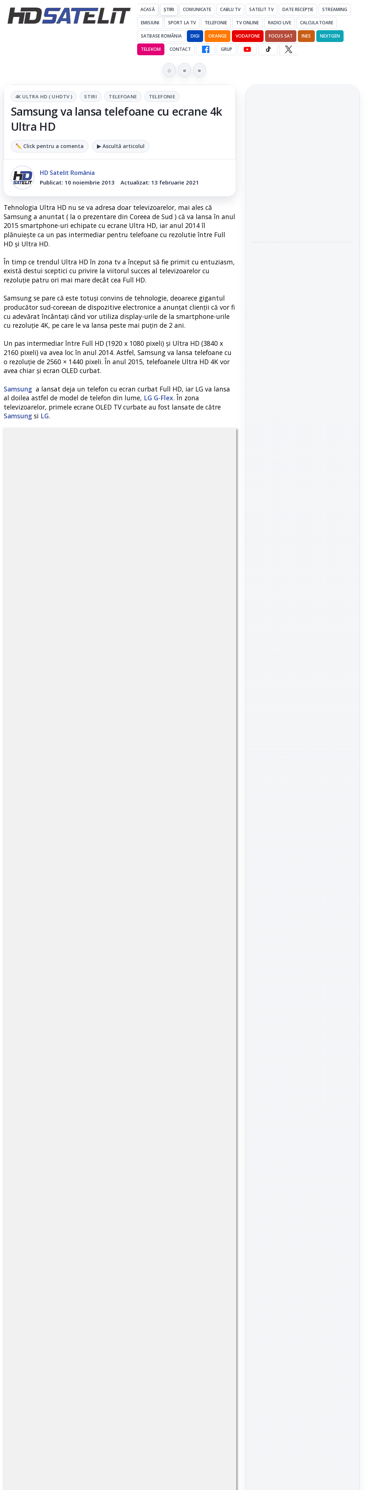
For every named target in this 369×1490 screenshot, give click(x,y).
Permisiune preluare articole (303, 1140)
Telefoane (123, 96)
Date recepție (298, 9)
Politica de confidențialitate (302, 1188)
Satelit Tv (261, 9)
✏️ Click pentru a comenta (49, 146)
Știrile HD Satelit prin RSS (302, 979)
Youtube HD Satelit (303, 892)
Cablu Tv (230, 9)
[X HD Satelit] (288, 49)
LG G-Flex (158, 397)
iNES (306, 36)
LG (45, 415)
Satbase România (161, 36)
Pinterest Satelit (302, 954)
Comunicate (197, 9)
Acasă (147, 9)
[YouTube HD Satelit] (247, 49)
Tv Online (247, 23)
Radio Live (279, 23)
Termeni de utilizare (303, 1164)
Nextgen (330, 36)
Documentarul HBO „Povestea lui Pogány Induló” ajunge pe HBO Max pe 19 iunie (298, 275)
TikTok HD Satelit (303, 912)
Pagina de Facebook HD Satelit (302, 816)
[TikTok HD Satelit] (268, 49)
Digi (262, 1051)
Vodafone (248, 36)
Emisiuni (150, 23)
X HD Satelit (303, 933)
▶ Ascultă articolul (121, 146)
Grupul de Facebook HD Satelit (302, 845)
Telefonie (216, 23)
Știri (169, 9)
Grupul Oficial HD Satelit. (120, 692)
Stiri (90, 96)
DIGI (195, 36)
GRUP (226, 49)
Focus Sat (281, 36)
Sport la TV (182, 23)
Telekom (151, 49)
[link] (303, 169)
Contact (180, 49)
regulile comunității (125, 671)
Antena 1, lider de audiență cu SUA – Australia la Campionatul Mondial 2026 (302, 224)
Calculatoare (316, 23)
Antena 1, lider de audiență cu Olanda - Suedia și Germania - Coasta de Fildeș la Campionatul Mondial (297, 169)
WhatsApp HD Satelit (303, 871)
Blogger (244, 1232)
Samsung (18, 388)
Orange (217, 36)
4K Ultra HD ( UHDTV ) (43, 96)
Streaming (334, 9)
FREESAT (289, 1051)
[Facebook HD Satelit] (205, 49)
